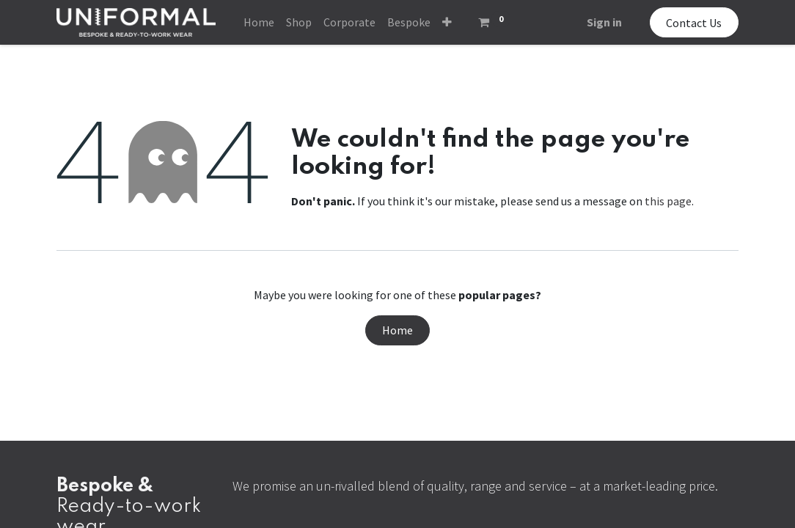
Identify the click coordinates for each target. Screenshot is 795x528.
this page (668, 201)
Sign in (604, 22)
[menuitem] (259, 22)
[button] (447, 22)
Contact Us (694, 22)
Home (397, 330)
